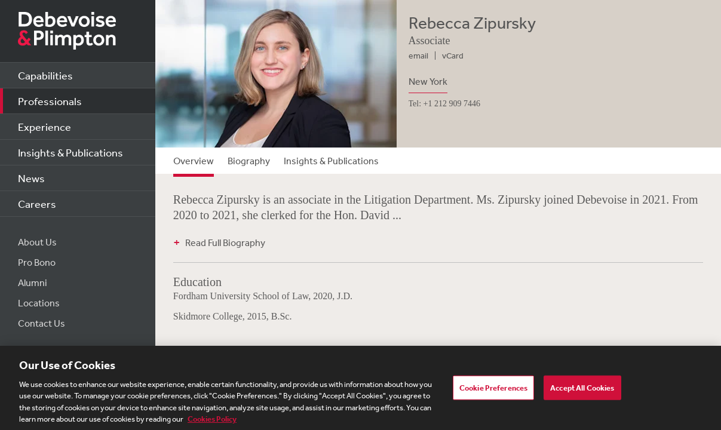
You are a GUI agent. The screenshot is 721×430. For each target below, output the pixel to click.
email (418, 55)
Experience (44, 126)
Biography (249, 161)
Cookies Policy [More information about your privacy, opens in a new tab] (212, 423)
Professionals (50, 101)
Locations (39, 303)
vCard (453, 55)
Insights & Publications (70, 152)
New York (428, 81)
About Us (37, 242)
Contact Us (41, 323)
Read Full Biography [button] (225, 242)
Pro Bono (37, 262)
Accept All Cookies (582, 391)
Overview (193, 161)
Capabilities (45, 75)
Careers (37, 203)
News (31, 178)
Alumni (32, 282)
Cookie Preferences (493, 391)
